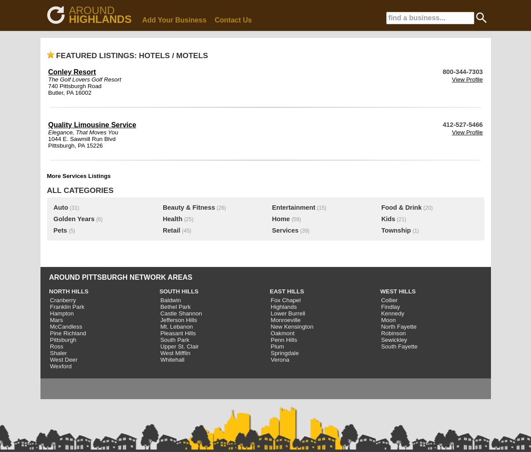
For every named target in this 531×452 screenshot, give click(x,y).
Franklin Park (67, 307)
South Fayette (399, 346)
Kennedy (392, 313)
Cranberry (63, 300)
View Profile (467, 79)
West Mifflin (175, 353)
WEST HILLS (398, 291)
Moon (388, 320)
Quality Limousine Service (92, 125)
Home (281, 218)
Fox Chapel (285, 300)
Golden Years (74, 218)
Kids (388, 218)
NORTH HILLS (69, 291)
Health (173, 218)
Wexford (61, 366)
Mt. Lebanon (176, 326)
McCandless (66, 326)
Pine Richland (68, 333)
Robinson (393, 333)
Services (285, 230)
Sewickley (394, 340)
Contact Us (233, 20)
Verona (280, 359)
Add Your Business (174, 20)
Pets (60, 230)
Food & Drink (401, 207)
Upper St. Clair (179, 346)
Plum (277, 346)
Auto (61, 207)
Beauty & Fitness (189, 207)
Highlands (284, 307)
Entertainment (293, 207)
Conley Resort (72, 72)
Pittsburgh (63, 340)
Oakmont (282, 333)
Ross (56, 346)
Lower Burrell (288, 313)
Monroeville (285, 320)
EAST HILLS (287, 291)
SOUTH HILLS (178, 291)
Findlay (390, 307)
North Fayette (399, 326)
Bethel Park (175, 307)
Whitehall (172, 359)
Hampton (62, 313)
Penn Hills (284, 340)
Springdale (285, 353)
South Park (174, 340)
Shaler (58, 353)
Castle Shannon (181, 313)
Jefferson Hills (178, 320)
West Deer (64, 359)
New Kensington (292, 326)
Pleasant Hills (178, 333)
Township (396, 230)
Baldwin (170, 300)
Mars (56, 320)
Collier (389, 300)
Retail (171, 230)
